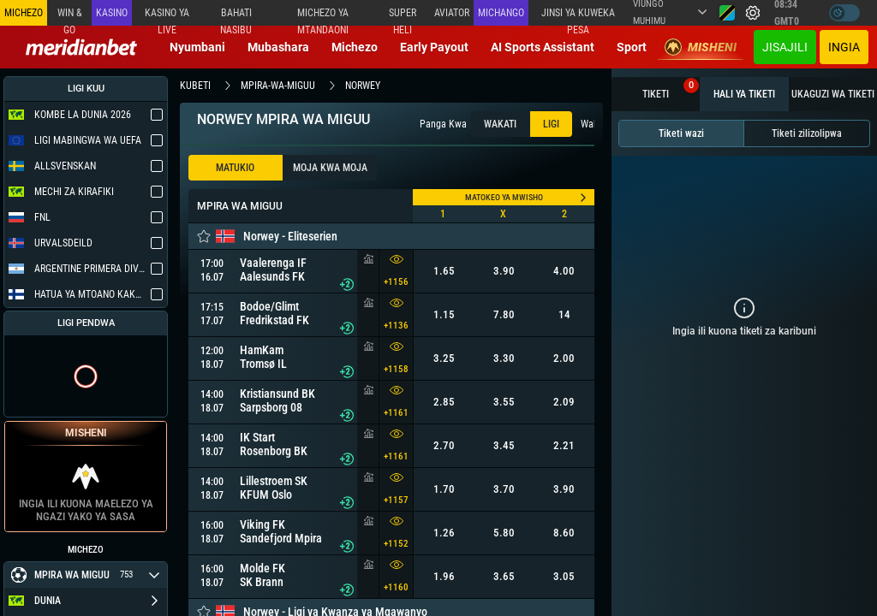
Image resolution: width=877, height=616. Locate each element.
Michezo (354, 47)
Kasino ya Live (167, 16)
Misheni (701, 47)
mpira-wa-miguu (278, 86)
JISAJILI (785, 47)
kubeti (195, 86)
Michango (501, 13)
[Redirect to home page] (81, 47)
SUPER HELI (402, 16)
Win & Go (69, 16)
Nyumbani (197, 47)
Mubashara (278, 47)
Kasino (112, 13)
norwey (362, 86)
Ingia (844, 47)
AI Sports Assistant (542, 47)
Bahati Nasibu (236, 16)
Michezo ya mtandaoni (323, 16)
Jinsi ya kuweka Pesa (578, 16)
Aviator (451, 13)
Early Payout (434, 47)
